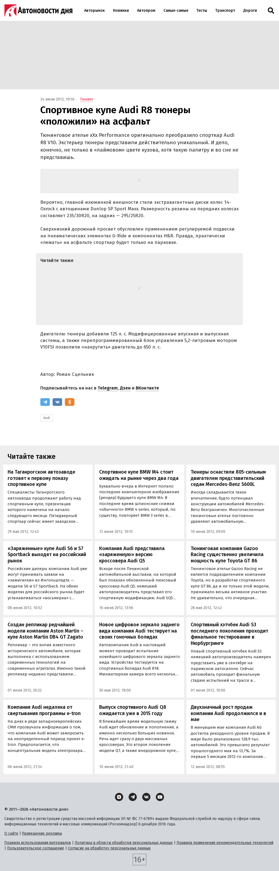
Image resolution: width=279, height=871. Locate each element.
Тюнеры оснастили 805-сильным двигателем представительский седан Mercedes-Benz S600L (228, 478)
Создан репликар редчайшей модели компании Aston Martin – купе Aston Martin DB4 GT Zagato (45, 631)
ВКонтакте (147, 388)
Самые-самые (175, 10)
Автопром (146, 10)
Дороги (250, 10)
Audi (46, 418)
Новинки (121, 10)
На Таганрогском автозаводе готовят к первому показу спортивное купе (41, 478)
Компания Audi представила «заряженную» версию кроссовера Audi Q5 (132, 554)
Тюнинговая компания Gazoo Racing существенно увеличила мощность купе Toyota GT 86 (227, 554)
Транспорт (225, 10)
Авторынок (94, 10)
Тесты (201, 10)
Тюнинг (86, 99)
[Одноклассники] (69, 402)
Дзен (125, 388)
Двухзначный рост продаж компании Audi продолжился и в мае (228, 713)
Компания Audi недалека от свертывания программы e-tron (44, 710)
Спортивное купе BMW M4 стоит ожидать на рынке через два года (138, 475)
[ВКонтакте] (57, 402)
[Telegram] (45, 402)
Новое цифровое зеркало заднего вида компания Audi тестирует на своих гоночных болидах (139, 631)
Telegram (108, 388)
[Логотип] (38, 10)
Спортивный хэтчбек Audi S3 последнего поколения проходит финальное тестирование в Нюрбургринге (229, 634)
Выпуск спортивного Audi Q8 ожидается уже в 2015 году (132, 710)
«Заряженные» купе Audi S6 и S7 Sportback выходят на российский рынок (47, 554)
